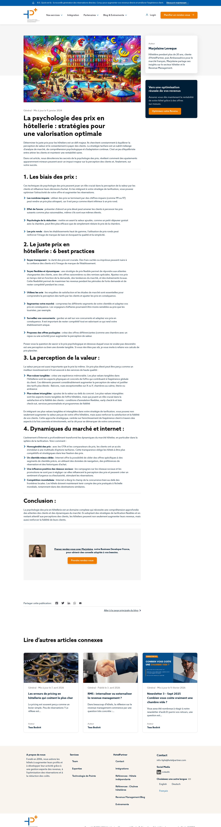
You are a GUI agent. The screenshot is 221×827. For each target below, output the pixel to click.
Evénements (122, 804)
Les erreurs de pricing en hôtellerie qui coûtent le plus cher (50, 703)
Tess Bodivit (34, 734)
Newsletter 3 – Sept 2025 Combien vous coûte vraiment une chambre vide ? (170, 705)
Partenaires (90, 15)
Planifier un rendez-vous (177, 15)
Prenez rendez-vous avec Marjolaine (73, 555)
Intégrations (122, 772)
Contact (120, 764)
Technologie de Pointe (84, 779)
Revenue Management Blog (130, 797)
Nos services (54, 15)
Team (75, 764)
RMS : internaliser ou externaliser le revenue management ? (110, 703)
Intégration (73, 15)
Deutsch (176, 787)
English (163, 787)
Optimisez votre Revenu (165, 112)
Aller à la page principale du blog (121, 616)
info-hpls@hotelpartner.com (171, 763)
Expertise (77, 772)
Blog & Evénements (115, 15)
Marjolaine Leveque (163, 48)
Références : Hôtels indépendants (126, 781)
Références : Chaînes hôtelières (132, 790)
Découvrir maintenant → (178, 3)
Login (153, 15)
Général (27, 111)
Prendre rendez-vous (82, 566)
